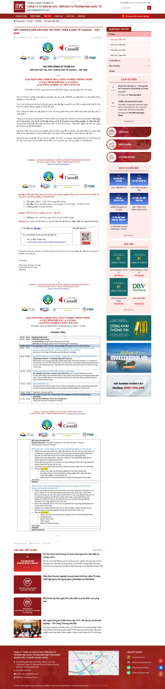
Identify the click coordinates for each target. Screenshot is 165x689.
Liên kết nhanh (134, 652)
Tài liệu (112, 71)
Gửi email (35, 543)
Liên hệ (81, 16)
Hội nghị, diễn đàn (51, 21)
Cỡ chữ (93, 38)
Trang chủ (21, 16)
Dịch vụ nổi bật (129, 168)
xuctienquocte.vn (31, 677)
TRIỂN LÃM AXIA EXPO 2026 (130, 101)
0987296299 (25, 670)
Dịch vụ (59, 16)
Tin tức (47, 16)
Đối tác (70, 16)
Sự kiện (38, 21)
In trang (47, 543)
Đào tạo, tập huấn (118, 55)
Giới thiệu (35, 16)
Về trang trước (20, 543)
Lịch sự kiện (129, 79)
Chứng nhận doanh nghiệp (137, 16)
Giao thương (114, 66)
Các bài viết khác (25, 550)
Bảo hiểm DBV (139, 298)
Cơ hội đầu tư (114, 60)
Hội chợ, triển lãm (118, 45)
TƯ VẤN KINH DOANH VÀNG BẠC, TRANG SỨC (118, 229)
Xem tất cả (98, 550)
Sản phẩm (125, 144)
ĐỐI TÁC (129, 244)
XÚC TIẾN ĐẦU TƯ (118, 188)
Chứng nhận (127, 157)
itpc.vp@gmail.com (30, 674)
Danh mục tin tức (119, 29)
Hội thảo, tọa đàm (118, 50)
